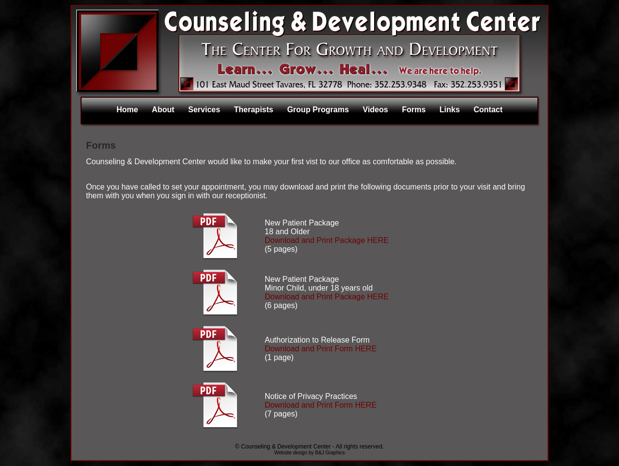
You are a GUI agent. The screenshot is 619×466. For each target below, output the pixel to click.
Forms (414, 109)
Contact (488, 109)
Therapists (254, 109)
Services (204, 109)
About (163, 109)
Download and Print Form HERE (321, 349)
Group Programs (318, 109)
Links (450, 109)
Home (127, 109)
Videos (375, 109)
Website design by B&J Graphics (309, 452)
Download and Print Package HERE (327, 240)
